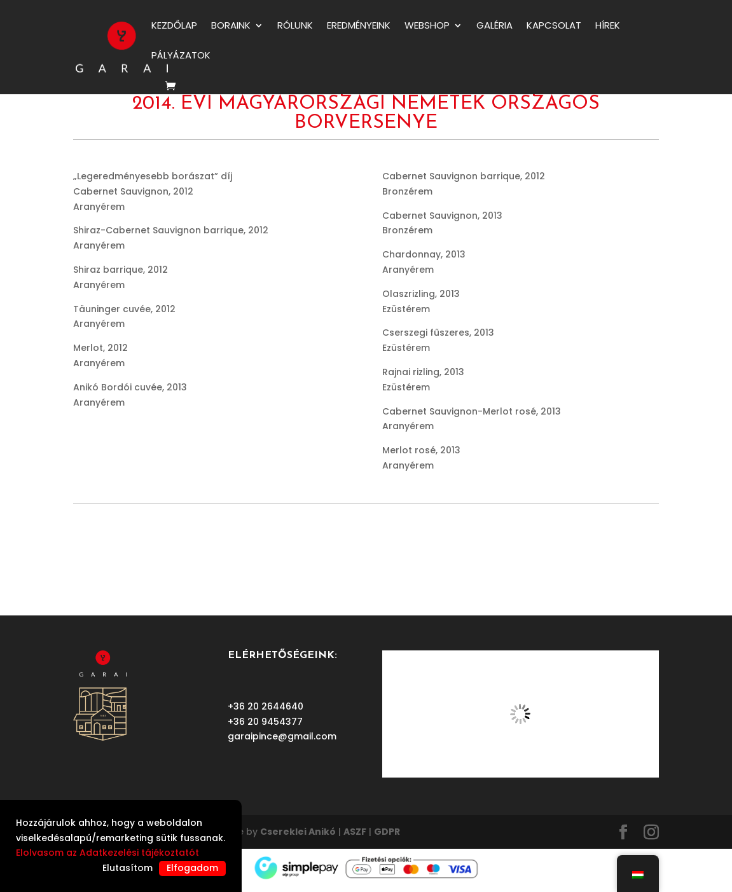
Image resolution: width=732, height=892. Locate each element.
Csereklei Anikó (298, 831)
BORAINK (231, 26)
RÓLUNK (295, 26)
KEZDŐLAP (174, 26)
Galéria (494, 26)
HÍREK (607, 26)
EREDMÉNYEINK (358, 26)
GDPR (387, 831)
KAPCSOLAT (554, 26)
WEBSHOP (427, 26)
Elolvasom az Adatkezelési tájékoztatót (107, 852)
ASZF (354, 831)
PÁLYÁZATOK (181, 56)
